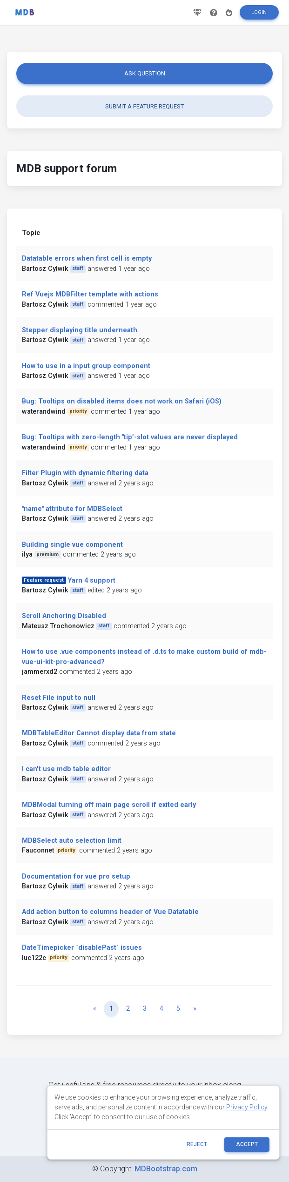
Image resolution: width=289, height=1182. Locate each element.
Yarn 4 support (91, 580)
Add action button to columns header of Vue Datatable (110, 912)
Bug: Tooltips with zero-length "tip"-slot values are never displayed (130, 437)
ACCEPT (247, 1144)
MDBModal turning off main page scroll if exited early (109, 805)
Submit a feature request (144, 106)
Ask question (144, 73)
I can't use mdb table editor (66, 769)
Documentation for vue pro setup (76, 876)
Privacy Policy (246, 1107)
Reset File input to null (58, 698)
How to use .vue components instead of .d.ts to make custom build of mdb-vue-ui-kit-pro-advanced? (144, 657)
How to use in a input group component (86, 366)
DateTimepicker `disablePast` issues (82, 948)
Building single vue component (72, 545)
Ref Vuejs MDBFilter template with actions (90, 294)
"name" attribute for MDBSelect (72, 509)
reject (197, 1144)
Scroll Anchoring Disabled (64, 616)
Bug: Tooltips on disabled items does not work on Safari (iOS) (122, 401)
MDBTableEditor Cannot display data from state (99, 733)
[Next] (195, 1009)
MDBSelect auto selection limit (71, 841)
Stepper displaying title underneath (79, 330)
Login (259, 16)
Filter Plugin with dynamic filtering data (85, 473)
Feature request (44, 580)
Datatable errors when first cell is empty (87, 258)
